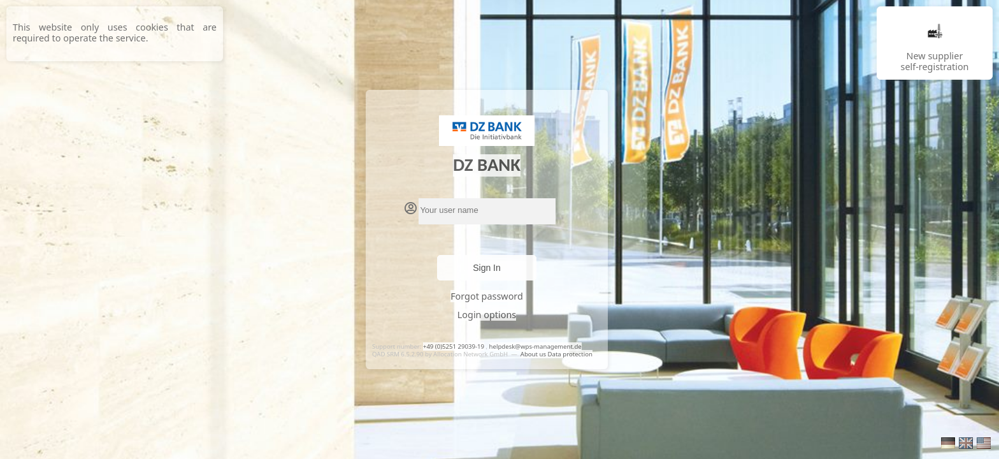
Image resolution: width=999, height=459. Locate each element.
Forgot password (486, 296)
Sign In (487, 268)
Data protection (570, 354)
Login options (486, 315)
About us (534, 354)
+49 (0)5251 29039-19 (453, 346)
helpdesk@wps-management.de (535, 346)
